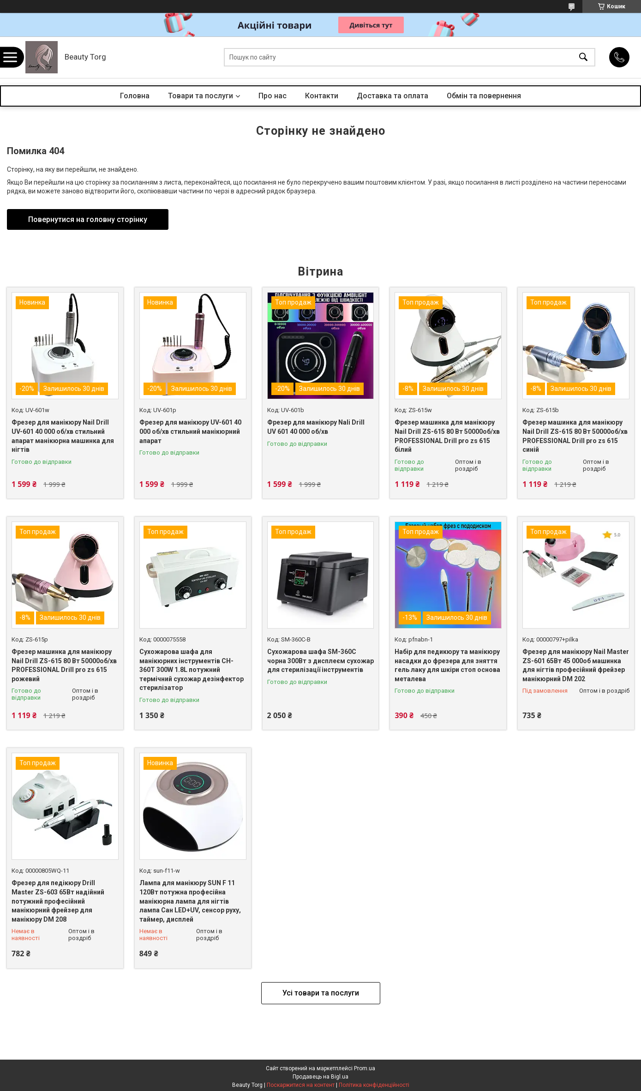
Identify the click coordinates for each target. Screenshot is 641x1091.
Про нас (272, 95)
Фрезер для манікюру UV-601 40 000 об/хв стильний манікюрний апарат (190, 431)
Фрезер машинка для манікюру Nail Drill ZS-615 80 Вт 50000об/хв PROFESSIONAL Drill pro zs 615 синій (575, 436)
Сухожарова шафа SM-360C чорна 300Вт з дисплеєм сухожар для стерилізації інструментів (320, 660)
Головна (135, 95)
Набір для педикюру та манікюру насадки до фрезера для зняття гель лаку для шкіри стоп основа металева (447, 665)
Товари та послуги (200, 95)
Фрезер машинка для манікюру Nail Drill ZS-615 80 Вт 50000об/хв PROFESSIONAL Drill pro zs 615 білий (447, 436)
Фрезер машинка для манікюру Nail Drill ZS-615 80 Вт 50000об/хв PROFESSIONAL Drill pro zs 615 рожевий (64, 665)
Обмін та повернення (484, 95)
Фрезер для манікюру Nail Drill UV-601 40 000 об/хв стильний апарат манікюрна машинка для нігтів (63, 436)
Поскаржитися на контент (301, 1085)
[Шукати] (583, 57)
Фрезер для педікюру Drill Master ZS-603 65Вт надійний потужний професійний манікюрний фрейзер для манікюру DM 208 (58, 901)
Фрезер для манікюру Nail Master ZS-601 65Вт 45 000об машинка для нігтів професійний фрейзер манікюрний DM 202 (575, 665)
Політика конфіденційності (374, 1085)
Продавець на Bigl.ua (320, 1076)
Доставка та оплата (392, 95)
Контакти (321, 95)
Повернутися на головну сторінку (87, 219)
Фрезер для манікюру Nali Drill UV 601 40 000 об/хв (316, 427)
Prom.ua (364, 1068)
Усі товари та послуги (320, 993)
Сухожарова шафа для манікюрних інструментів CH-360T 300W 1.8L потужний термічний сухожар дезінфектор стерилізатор (191, 669)
